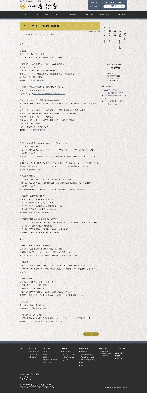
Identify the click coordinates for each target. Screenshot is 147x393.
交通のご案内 (104, 35)
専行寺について (42, 14)
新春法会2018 (38, 80)
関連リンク (110, 34)
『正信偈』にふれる (68, 357)
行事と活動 (58, 14)
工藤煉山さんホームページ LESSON (47, 321)
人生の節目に (84, 351)
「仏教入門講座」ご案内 (113, 93)
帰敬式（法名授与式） (87, 354)
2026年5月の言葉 (111, 90)
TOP (21, 348)
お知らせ (29, 34)
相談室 (115, 32)
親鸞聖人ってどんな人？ (69, 354)
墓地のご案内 (104, 14)
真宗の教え (73, 14)
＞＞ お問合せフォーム (114, 6)
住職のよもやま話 (120, 38)
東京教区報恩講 (39, 130)
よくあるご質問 (119, 14)
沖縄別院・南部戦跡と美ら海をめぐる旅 (49, 94)
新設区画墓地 (104, 351)
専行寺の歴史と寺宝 (33, 351)
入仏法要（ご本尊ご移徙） (88, 357)
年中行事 (45, 351)
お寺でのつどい (47, 354)
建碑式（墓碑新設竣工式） (88, 360)
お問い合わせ (119, 353)
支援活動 (45, 357)
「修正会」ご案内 (111, 104)
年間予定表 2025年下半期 (50, 360)
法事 (82, 365)
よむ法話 (125, 33)
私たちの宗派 (66, 351)
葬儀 (82, 362)
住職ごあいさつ (32, 354)
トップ (27, 14)
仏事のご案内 (89, 14)
